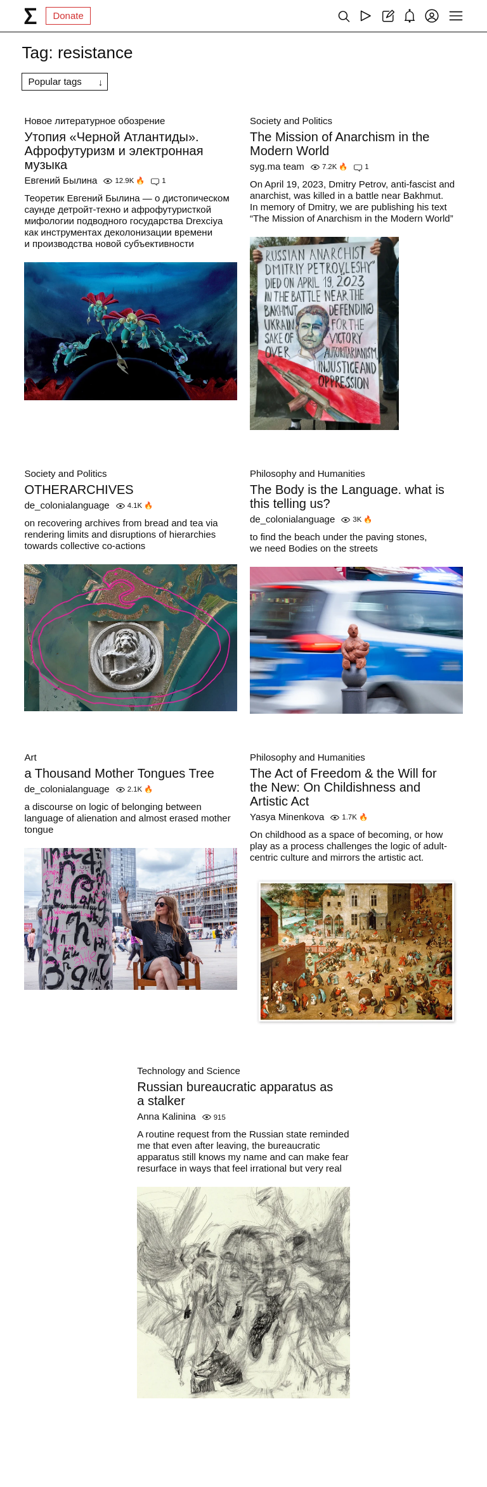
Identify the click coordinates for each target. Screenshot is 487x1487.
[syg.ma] (30, 16)
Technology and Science (188, 1070)
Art (30, 757)
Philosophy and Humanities (307, 473)
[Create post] (388, 16)
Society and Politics (291, 120)
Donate (68, 15)
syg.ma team (277, 166)
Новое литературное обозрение (94, 120)
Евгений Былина (60, 180)
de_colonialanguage (66, 505)
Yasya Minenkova (287, 816)
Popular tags (55, 81)
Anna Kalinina (166, 1116)
